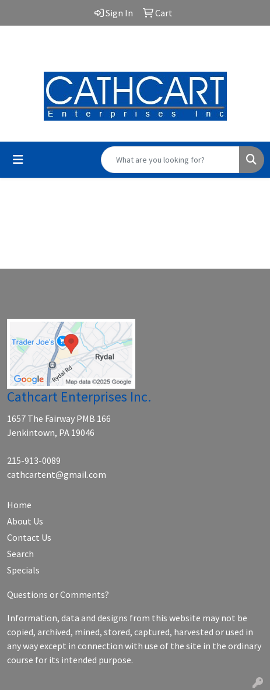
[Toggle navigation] (18, 160)
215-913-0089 (34, 460)
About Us (25, 521)
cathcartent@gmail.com (135, 47)
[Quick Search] (170, 159)
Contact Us (29, 537)
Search (20, 553)
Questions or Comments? (58, 594)
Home (19, 505)
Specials (23, 570)
